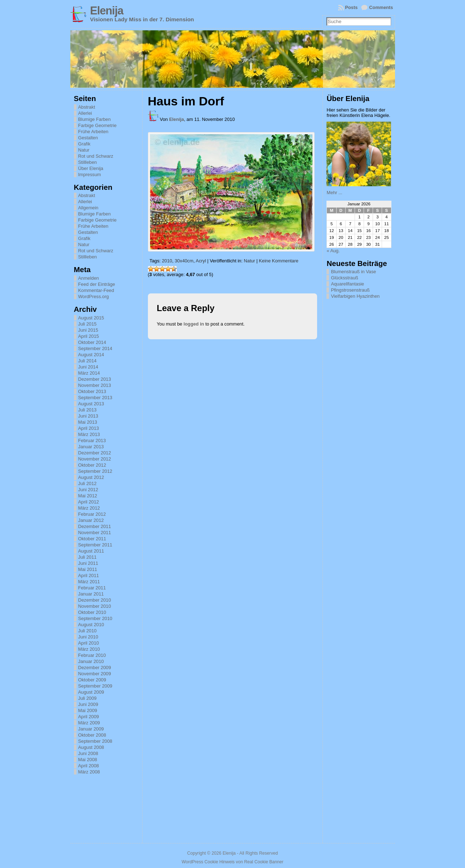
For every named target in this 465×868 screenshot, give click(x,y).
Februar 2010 (92, 655)
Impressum (89, 174)
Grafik (84, 144)
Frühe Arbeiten (93, 131)
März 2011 (89, 581)
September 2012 (95, 471)
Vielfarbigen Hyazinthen (355, 296)
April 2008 (88, 765)
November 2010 (94, 606)
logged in (194, 324)
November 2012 (94, 459)
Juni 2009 (88, 704)
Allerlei (85, 113)
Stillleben (87, 162)
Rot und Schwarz (95, 156)
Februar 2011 (92, 587)
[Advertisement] (362, 411)
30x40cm (184, 260)
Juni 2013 (88, 416)
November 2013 (94, 385)
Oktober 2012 (92, 465)
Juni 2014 (88, 367)
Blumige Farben (94, 119)
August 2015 (91, 317)
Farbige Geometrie (97, 125)
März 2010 (89, 649)
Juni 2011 (88, 563)
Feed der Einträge (96, 284)
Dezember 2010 (94, 600)
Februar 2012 (92, 514)
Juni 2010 (88, 637)
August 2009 (91, 692)
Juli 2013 (87, 410)
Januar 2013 (91, 446)
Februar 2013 (92, 440)
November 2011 (94, 532)
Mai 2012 (87, 495)
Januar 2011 (91, 594)
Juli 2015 (87, 324)
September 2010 (95, 618)
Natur (83, 150)
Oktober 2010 (92, 612)
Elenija (106, 10)
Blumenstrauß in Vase (353, 271)
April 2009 (88, 716)
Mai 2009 (87, 710)
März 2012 (89, 508)
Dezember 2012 (94, 452)
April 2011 (88, 575)
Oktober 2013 (92, 391)
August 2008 (91, 747)
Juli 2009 (87, 698)
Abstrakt (86, 107)
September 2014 (95, 348)
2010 (167, 260)
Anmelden (88, 278)
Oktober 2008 (92, 735)
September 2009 (95, 686)
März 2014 (89, 373)
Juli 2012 (87, 483)
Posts (351, 7)
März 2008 (89, 772)
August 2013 (91, 403)
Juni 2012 (88, 489)
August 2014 (91, 354)
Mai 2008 (87, 759)
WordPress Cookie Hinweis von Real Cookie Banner (232, 861)
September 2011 (95, 545)
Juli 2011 (87, 557)
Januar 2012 (91, 520)
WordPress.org (93, 296)
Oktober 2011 (92, 538)
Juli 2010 (87, 630)
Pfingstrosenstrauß (350, 290)
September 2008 (95, 741)
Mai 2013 (87, 422)
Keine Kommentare (279, 260)
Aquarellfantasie (347, 284)
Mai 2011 (87, 569)
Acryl (201, 260)
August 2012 (91, 477)
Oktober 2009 (92, 679)
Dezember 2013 (94, 379)
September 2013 (95, 397)
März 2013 (89, 434)
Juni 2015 (88, 330)
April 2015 (88, 336)
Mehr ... (334, 192)
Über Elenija (91, 168)
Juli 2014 (87, 360)
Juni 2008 (88, 753)
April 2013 (88, 428)
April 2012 (88, 502)
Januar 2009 (91, 729)
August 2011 (91, 551)
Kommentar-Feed (96, 290)
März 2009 (89, 722)
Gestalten (88, 137)
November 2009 (94, 673)
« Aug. (332, 250)
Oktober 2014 (92, 342)
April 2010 (88, 643)
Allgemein (88, 207)
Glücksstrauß (344, 277)
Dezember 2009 (94, 667)
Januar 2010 (91, 661)
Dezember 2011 (94, 526)
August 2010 (91, 624)
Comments (381, 7)
